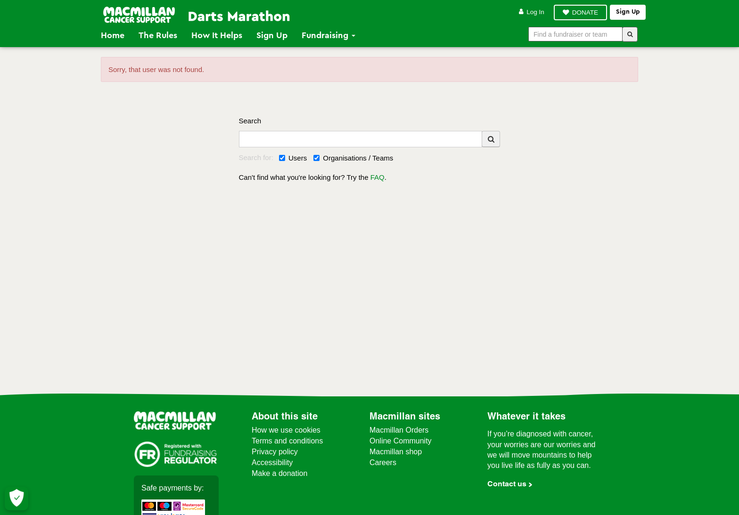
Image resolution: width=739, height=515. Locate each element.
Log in (531, 12)
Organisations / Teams (353, 158)
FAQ (377, 177)
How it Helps (216, 35)
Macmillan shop (396, 452)
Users (293, 158)
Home (112, 35)
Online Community (401, 441)
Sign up (628, 11)
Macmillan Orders (399, 430)
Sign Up (271, 35)
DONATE (585, 12)
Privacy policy (275, 452)
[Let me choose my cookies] (16, 498)
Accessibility (272, 463)
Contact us (506, 483)
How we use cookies (286, 430)
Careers (383, 463)
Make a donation (279, 473)
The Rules (158, 35)
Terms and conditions (287, 441)
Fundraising (328, 35)
